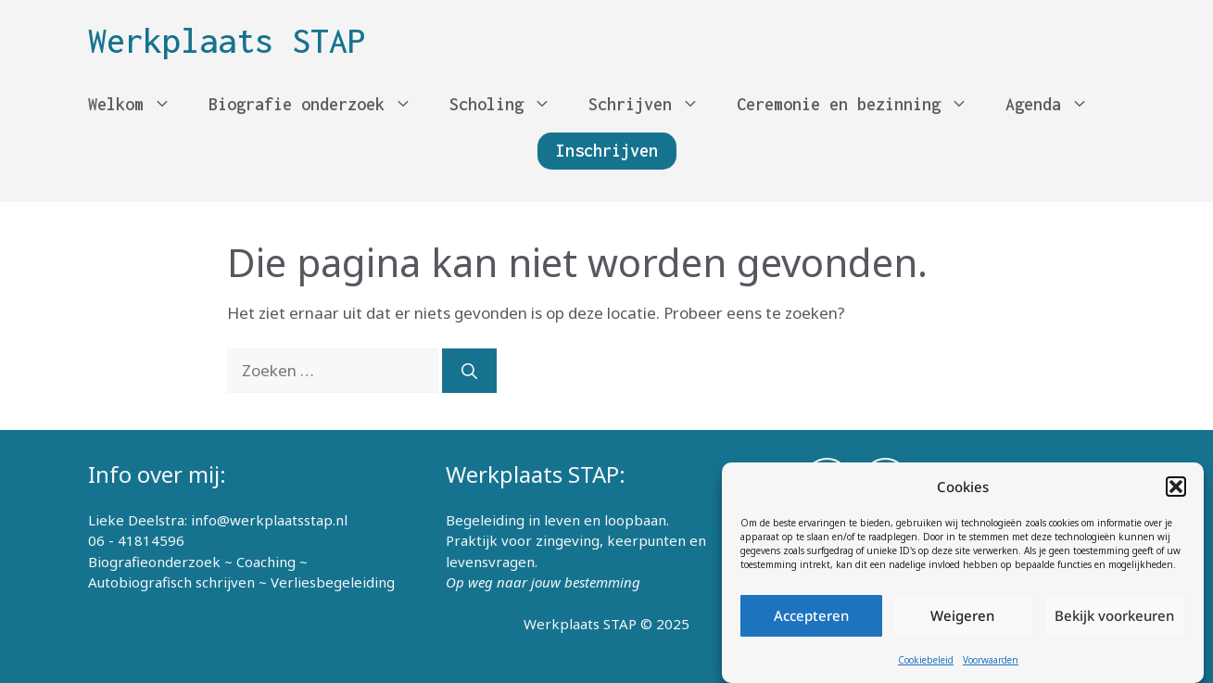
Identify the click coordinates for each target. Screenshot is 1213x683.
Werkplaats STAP (227, 40)
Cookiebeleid (926, 659)
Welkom (139, 105)
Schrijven (653, 105)
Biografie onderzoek (319, 105)
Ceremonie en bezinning (862, 105)
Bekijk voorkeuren (1114, 616)
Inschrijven (607, 150)
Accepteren (811, 616)
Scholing (509, 105)
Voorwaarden (990, 659)
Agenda (1056, 105)
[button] (1176, 487)
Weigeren (962, 616)
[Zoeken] (469, 370)
